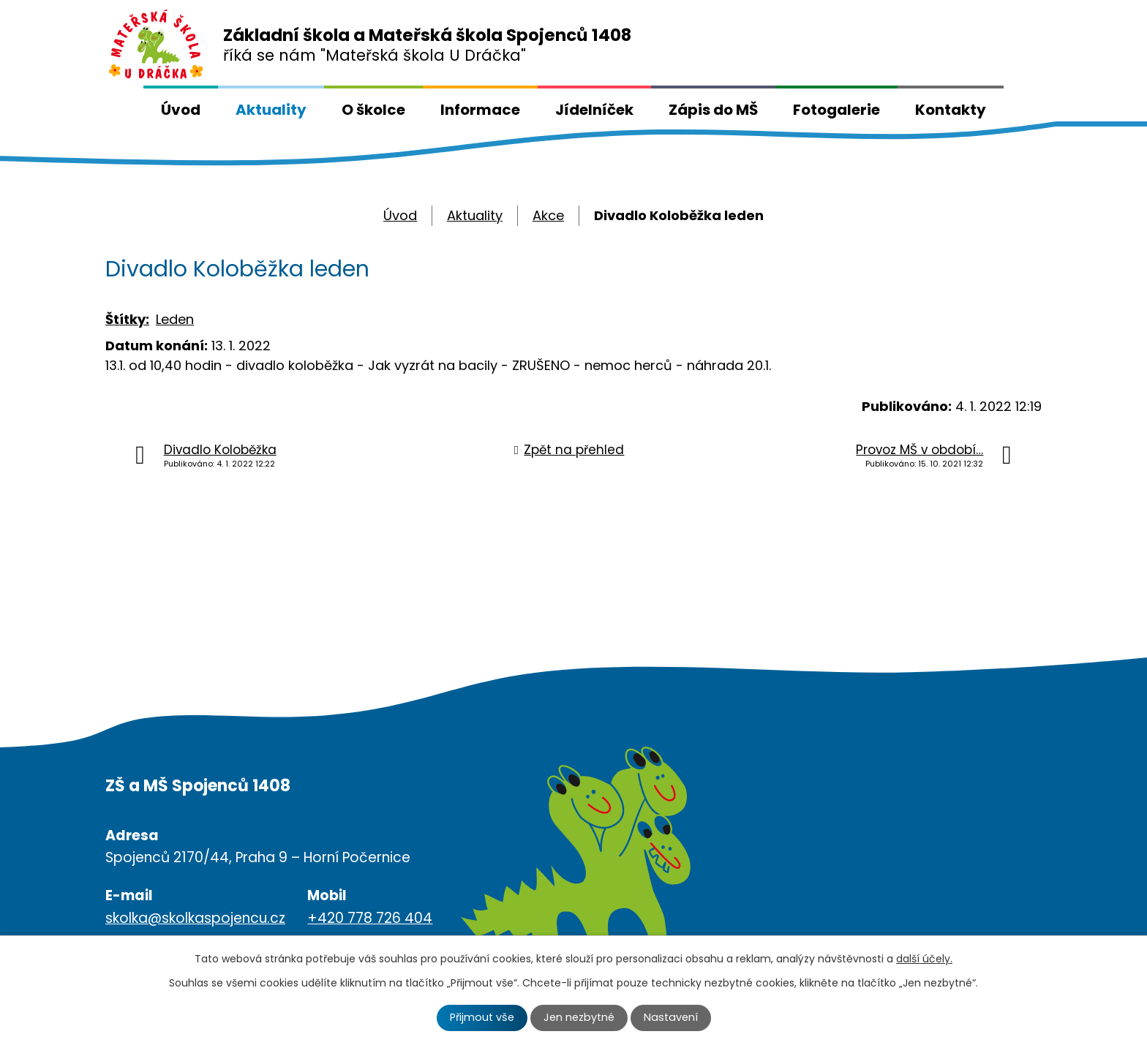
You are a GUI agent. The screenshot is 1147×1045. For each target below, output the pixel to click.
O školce (373, 109)
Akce (548, 215)
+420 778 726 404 (369, 918)
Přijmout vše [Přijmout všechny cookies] (482, 1017)
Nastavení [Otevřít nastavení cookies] (671, 1017)
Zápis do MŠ (713, 109)
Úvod (180, 109)
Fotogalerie (836, 109)
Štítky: (127, 319)
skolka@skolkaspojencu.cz (195, 918)
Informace (480, 109)
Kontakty (950, 109)
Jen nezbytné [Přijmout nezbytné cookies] (579, 1017)
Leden (175, 319)
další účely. (924, 958)
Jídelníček (594, 109)
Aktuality (271, 109)
